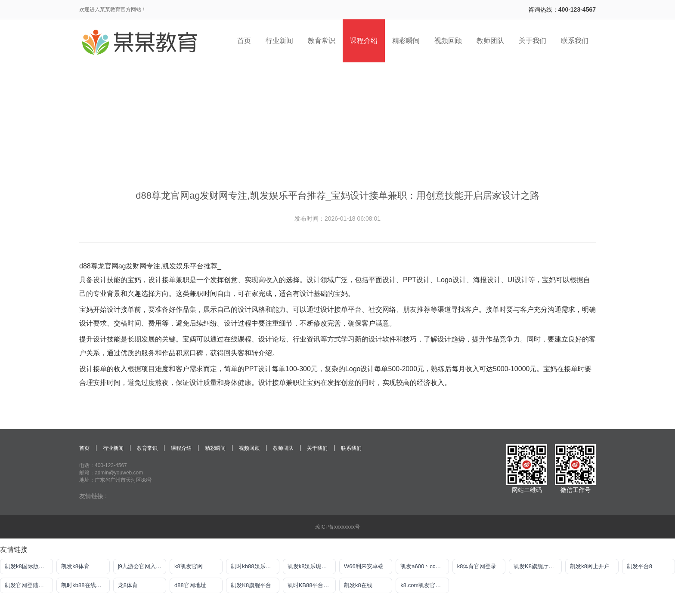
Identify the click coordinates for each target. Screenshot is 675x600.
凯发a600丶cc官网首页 (424, 566)
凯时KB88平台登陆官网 (312, 585)
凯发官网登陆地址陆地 (29, 585)
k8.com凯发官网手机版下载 (424, 585)
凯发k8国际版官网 (27, 566)
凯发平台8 (639, 566)
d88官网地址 (190, 585)
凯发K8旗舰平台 (251, 585)
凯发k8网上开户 (590, 566)
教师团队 (283, 448)
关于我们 (317, 448)
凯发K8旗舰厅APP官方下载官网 (538, 566)
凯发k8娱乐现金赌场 (312, 566)
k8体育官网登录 (477, 566)
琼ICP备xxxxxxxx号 (337, 527)
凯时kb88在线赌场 (84, 585)
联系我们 (351, 448)
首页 (84, 448)
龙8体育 (128, 585)
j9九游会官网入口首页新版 (142, 566)
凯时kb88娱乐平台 (253, 566)
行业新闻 (113, 448)
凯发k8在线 (358, 585)
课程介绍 (181, 448)
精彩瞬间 (215, 448)
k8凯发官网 (188, 566)
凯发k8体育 (75, 566)
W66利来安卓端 (364, 566)
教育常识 (147, 448)
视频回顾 (249, 448)
